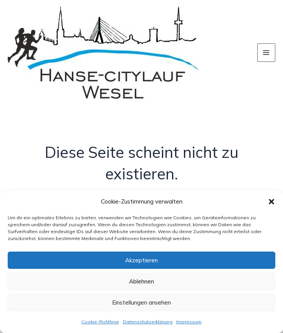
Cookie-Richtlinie (100, 322)
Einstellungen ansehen (141, 302)
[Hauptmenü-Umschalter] (266, 52)
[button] (271, 201)
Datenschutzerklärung (147, 322)
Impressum (189, 322)
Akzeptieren (141, 260)
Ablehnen (141, 281)
